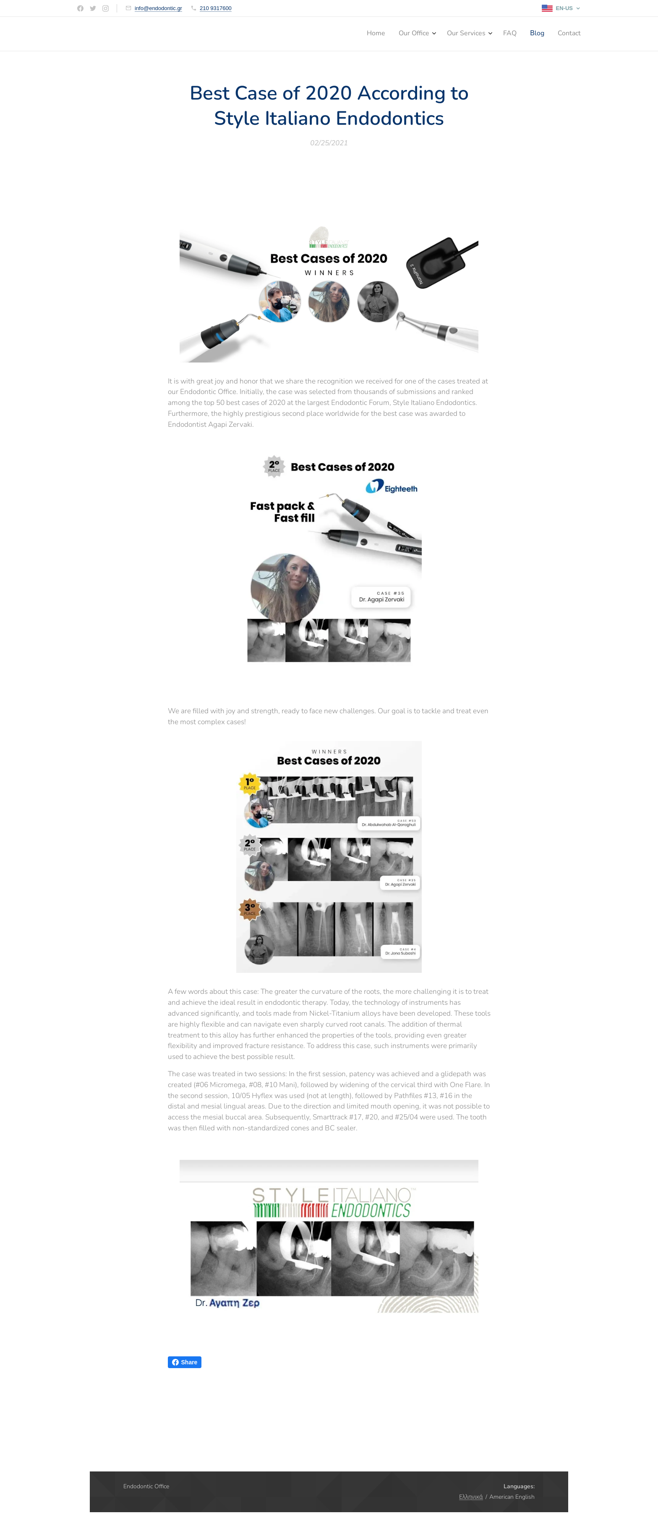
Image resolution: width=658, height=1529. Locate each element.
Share (185, 1362)
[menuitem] (507, 34)
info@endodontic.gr (158, 8)
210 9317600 (216, 8)
